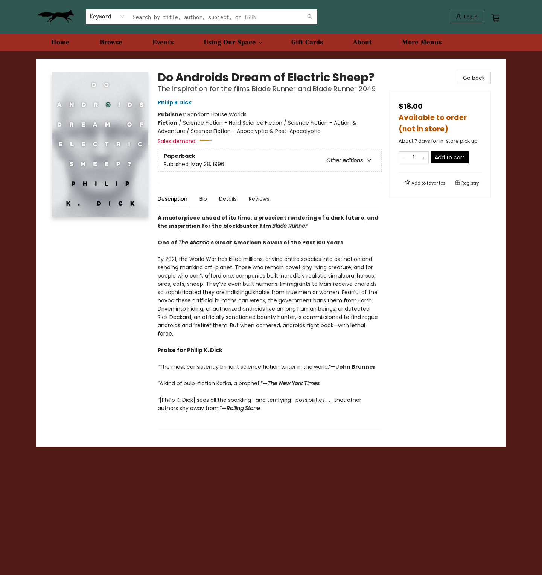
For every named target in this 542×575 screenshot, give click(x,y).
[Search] (309, 16)
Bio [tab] (203, 199)
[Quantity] (413, 157)
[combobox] (107, 16)
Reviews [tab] (259, 199)
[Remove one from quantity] (403, 157)
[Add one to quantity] (423, 157)
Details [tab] (228, 199)
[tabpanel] (270, 322)
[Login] (466, 17)
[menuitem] (60, 42)
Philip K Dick (176, 102)
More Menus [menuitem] (422, 42)
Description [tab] (172, 199)
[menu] (271, 42)
